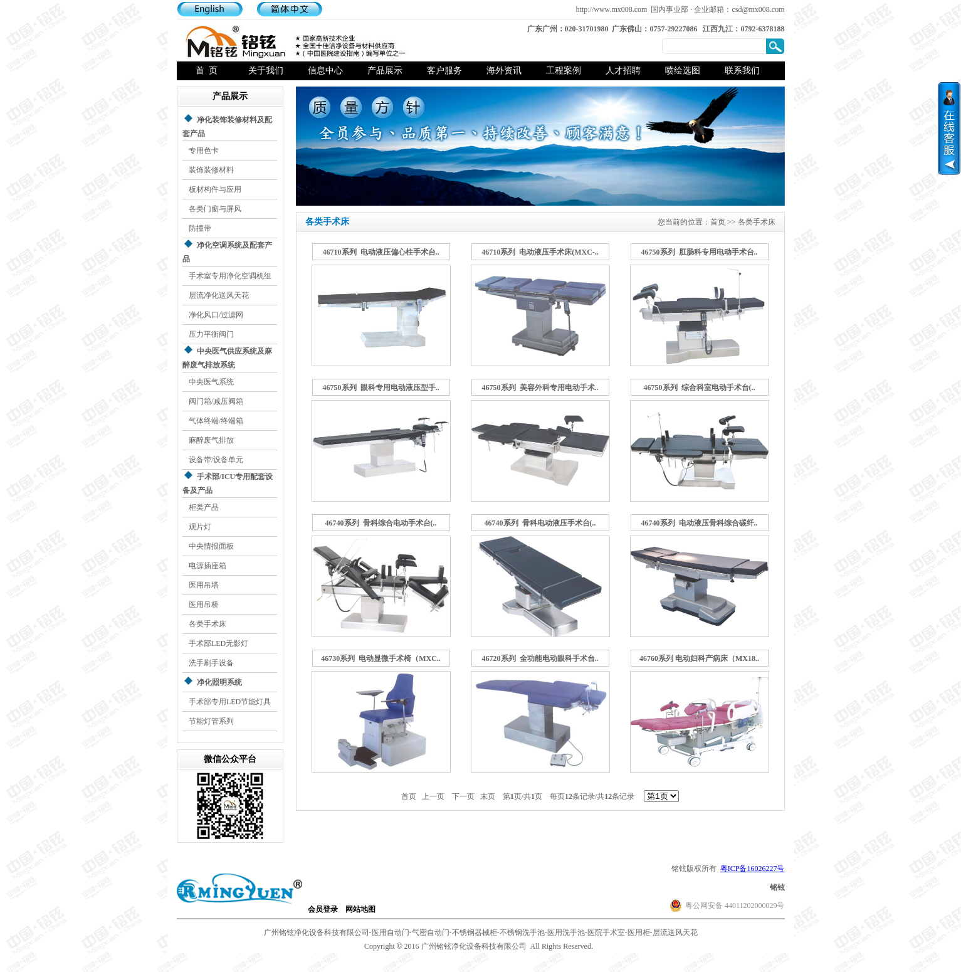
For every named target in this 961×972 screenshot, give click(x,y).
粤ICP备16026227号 (752, 868)
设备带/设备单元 (216, 459)
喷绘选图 (682, 70)
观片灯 (200, 526)
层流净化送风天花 (219, 295)
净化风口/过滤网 (216, 314)
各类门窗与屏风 (215, 208)
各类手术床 (207, 624)
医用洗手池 (566, 932)
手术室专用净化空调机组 (230, 276)
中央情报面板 (211, 546)
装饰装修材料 (211, 170)
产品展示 (384, 70)
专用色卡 (204, 150)
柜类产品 (204, 507)
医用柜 (639, 932)
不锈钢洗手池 (522, 932)
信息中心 (325, 70)
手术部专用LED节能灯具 (230, 701)
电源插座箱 (207, 565)
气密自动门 (430, 932)
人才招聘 (623, 70)
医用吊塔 (204, 585)
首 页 (207, 70)
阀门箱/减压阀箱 (216, 401)
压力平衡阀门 (211, 334)
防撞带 (200, 228)
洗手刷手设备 (211, 662)
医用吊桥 (204, 604)
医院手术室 (606, 932)
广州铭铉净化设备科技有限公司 (316, 932)
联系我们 (742, 70)
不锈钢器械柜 (474, 932)
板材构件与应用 (215, 189)
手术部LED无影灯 (218, 643)
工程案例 (563, 70)
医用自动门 (390, 932)
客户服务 (444, 70)
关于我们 (265, 70)
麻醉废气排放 (211, 440)
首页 (717, 222)
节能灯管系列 (211, 721)
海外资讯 (504, 70)
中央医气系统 (211, 382)
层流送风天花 (675, 932)
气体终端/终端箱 (216, 420)
